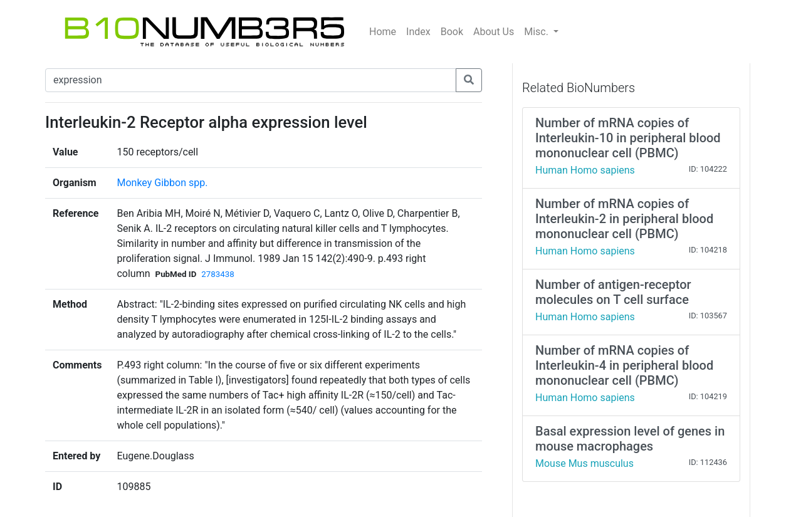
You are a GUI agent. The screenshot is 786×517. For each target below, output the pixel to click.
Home (382, 32)
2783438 (217, 274)
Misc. (537, 32)
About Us (493, 32)
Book (452, 32)
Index (418, 32)
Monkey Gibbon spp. (162, 183)
